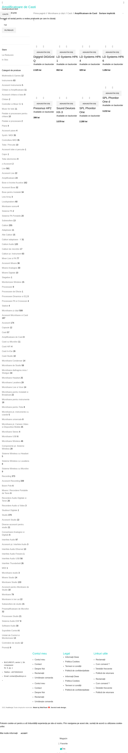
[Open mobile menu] (2, 2)
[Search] (123, 2)
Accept (24, 733)
